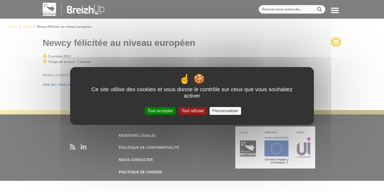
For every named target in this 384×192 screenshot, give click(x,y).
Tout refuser (192, 111)
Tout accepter (160, 111)
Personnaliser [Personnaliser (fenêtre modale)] (225, 111)
